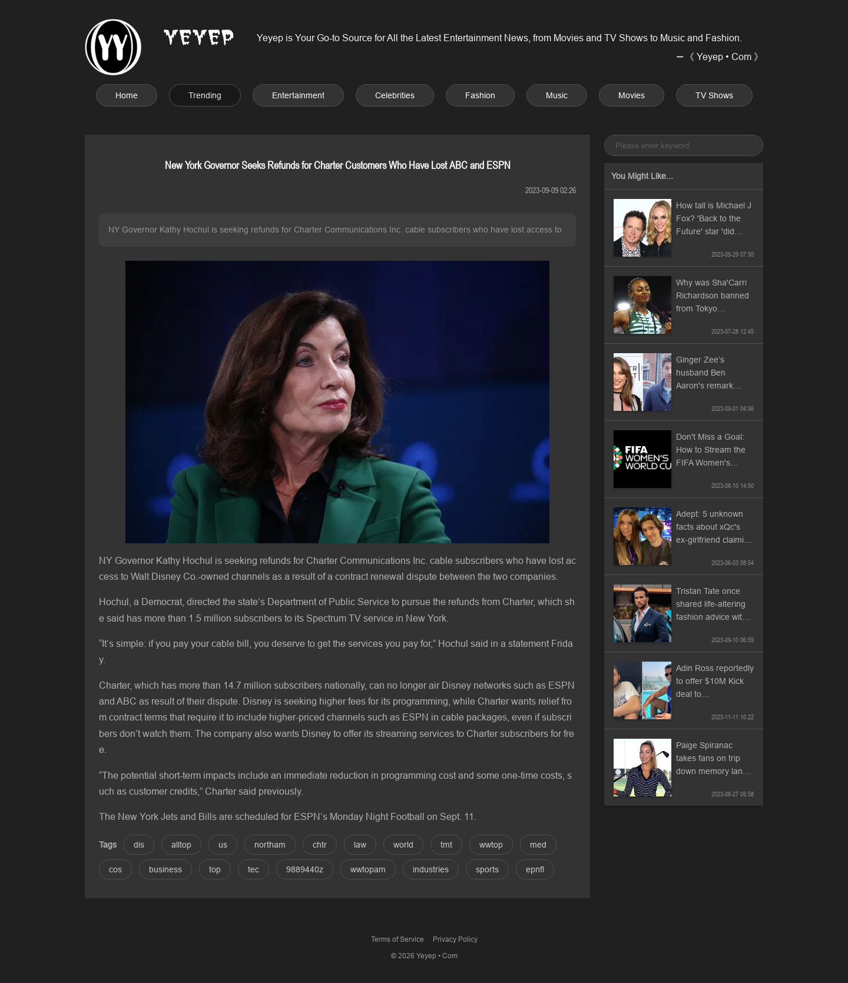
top (215, 869)
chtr (320, 844)
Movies (631, 95)
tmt (446, 844)
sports (487, 869)
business (165, 869)
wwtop (491, 844)
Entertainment (298, 95)
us (222, 844)
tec (253, 869)
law (360, 844)
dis (139, 844)
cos (115, 869)
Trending (204, 95)
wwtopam (368, 869)
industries (431, 869)
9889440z (304, 869)
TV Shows (714, 95)
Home (126, 95)
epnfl (535, 869)
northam (270, 844)
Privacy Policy (455, 939)
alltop (181, 844)
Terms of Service (397, 939)
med (538, 844)
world (403, 844)
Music (557, 95)
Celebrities (395, 95)
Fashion (480, 95)
